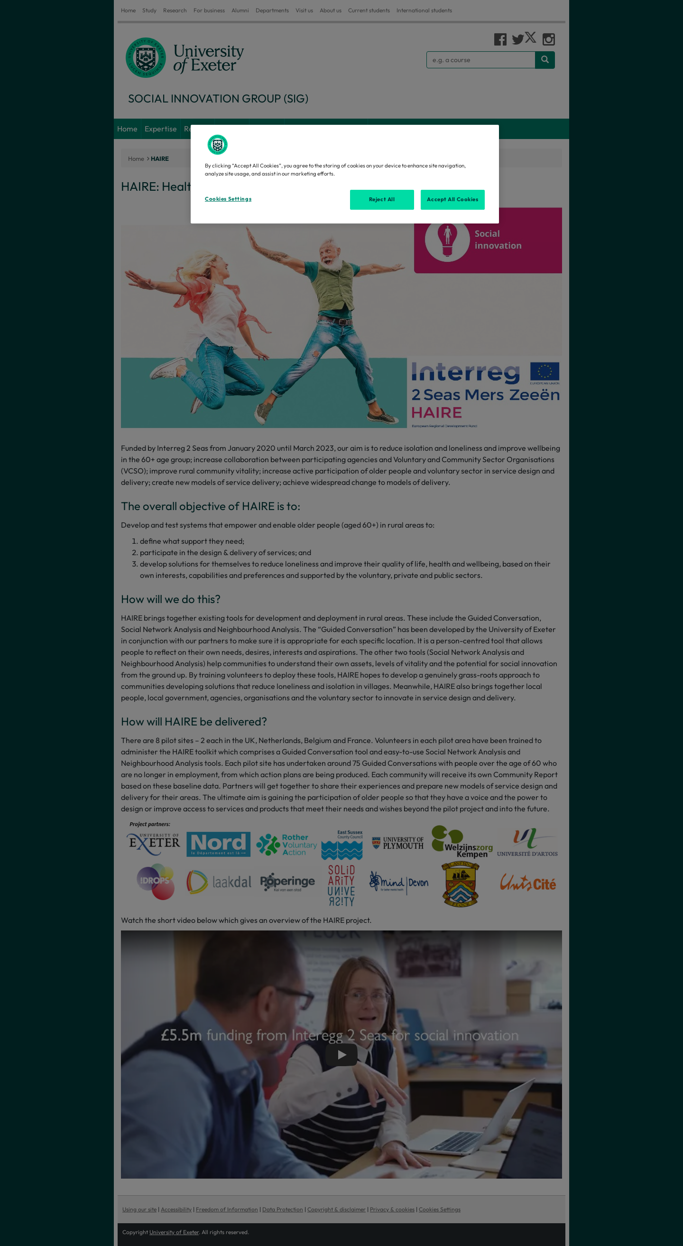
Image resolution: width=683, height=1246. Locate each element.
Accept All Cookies (452, 199)
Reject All (382, 199)
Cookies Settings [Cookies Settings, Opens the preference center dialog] (228, 198)
